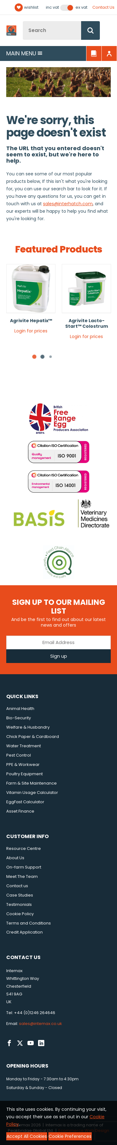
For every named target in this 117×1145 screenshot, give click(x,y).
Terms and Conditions (28, 923)
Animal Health (20, 709)
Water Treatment (23, 746)
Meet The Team (22, 876)
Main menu (24, 53)
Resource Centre (23, 848)
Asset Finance (20, 811)
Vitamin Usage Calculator (32, 792)
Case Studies (19, 895)
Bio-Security (18, 718)
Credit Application (24, 932)
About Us (15, 858)
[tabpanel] (31, 301)
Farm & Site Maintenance (31, 783)
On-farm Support (23, 867)
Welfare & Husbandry (28, 727)
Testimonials (19, 904)
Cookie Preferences (70, 1136)
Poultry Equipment (24, 774)
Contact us (17, 886)
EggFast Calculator (25, 802)
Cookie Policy (20, 914)
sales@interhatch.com (68, 204)
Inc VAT (52, 7)
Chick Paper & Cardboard (32, 736)
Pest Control (18, 755)
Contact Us (103, 7)
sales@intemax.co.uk (40, 1024)
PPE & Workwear (23, 764)
